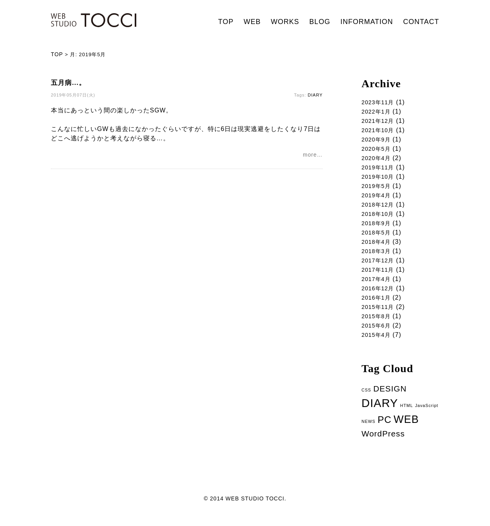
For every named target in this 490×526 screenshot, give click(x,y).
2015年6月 (377, 334)
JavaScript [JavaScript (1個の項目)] (426, 415)
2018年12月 (379, 208)
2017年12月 (379, 266)
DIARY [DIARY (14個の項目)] (379, 413)
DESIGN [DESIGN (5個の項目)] (390, 398)
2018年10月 (379, 218)
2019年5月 (377, 189)
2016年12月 (379, 295)
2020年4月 (377, 160)
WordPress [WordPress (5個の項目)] (383, 444)
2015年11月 (379, 315)
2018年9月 (377, 227)
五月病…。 (68, 82)
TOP (226, 22)
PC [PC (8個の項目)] (384, 430)
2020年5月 (377, 150)
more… (313, 155)
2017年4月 (377, 286)
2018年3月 (377, 257)
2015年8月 (377, 324)
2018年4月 (377, 247)
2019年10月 (379, 179)
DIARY (315, 95)
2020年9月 (377, 140)
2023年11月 (379, 101)
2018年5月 (377, 237)
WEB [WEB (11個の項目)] (406, 430)
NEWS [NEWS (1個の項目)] (368, 431)
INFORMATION (367, 22)
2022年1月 (377, 111)
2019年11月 (379, 169)
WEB (252, 22)
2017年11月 (379, 276)
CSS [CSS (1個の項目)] (366, 399)
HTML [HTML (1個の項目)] (406, 415)
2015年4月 (377, 344)
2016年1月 (377, 305)
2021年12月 (379, 121)
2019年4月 (377, 198)
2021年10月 (379, 131)
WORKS (285, 22)
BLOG (319, 22)
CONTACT (421, 22)
